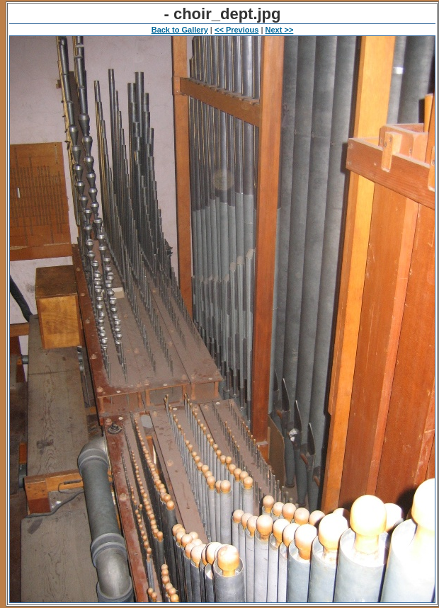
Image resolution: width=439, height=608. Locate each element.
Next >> (280, 29)
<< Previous (236, 29)
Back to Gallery (180, 29)
